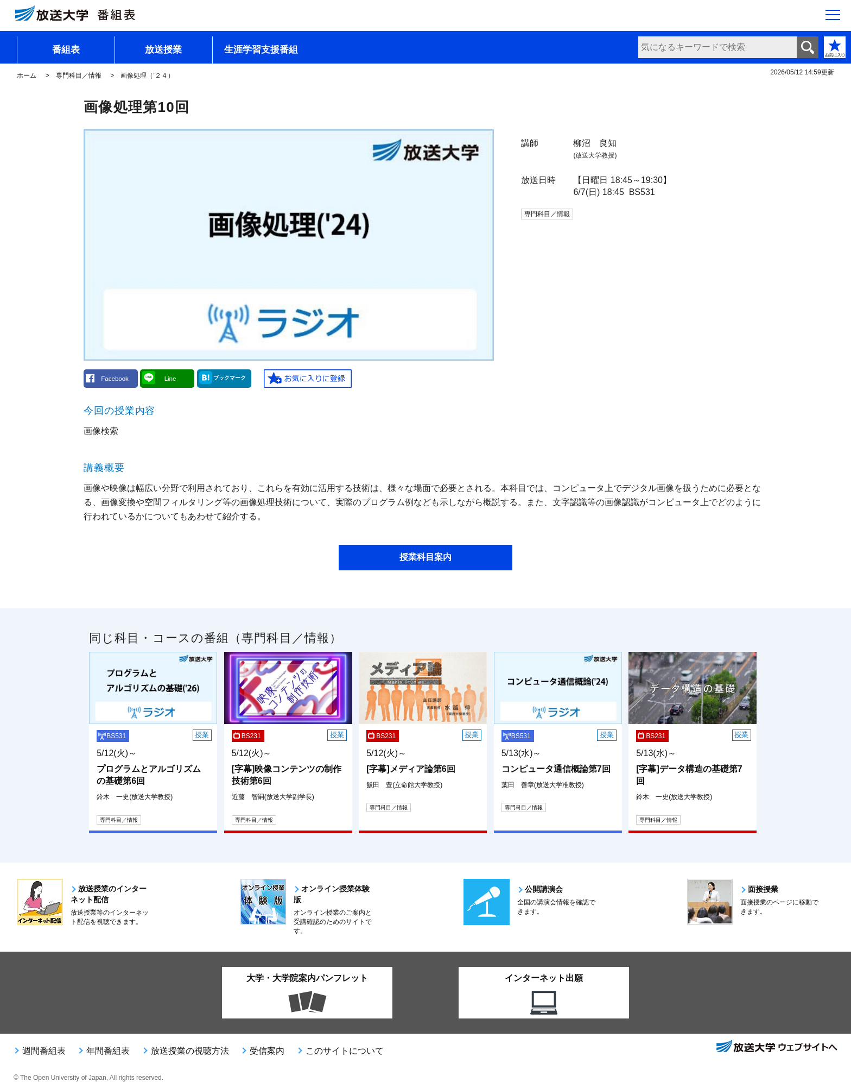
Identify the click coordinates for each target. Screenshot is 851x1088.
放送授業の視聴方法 (190, 1050)
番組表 (66, 50)
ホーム (26, 75)
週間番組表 (44, 1050)
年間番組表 (108, 1050)
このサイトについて (345, 1050)
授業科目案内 (425, 557)
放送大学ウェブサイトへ (776, 1047)
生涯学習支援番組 (261, 50)
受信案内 (267, 1050)
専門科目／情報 (78, 75)
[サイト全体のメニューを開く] (833, 16)
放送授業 (163, 50)
